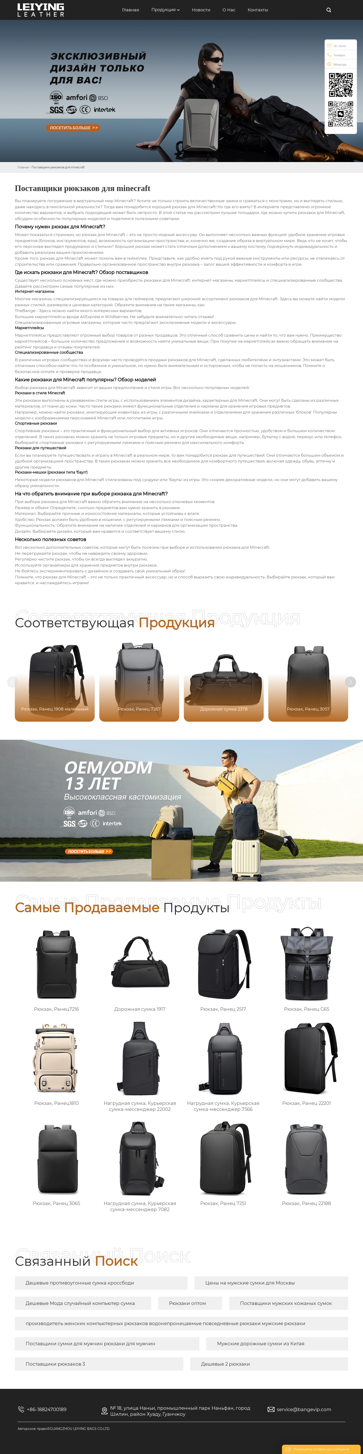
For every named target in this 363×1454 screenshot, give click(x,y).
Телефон (336, 55)
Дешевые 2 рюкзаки (225, 1364)
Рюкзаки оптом (187, 1303)
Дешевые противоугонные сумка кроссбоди (80, 1283)
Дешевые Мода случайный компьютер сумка (80, 1303)
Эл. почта (336, 45)
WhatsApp (336, 64)
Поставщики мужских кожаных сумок (286, 1303)
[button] (353, 682)
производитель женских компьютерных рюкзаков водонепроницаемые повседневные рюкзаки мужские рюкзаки (165, 1323)
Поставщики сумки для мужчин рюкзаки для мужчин (90, 1343)
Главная (23, 167)
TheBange (25, 310)
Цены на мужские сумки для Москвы (250, 1283)
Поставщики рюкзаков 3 (55, 1364)
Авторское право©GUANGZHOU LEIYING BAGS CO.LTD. (64, 1429)
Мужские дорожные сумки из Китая (260, 1343)
